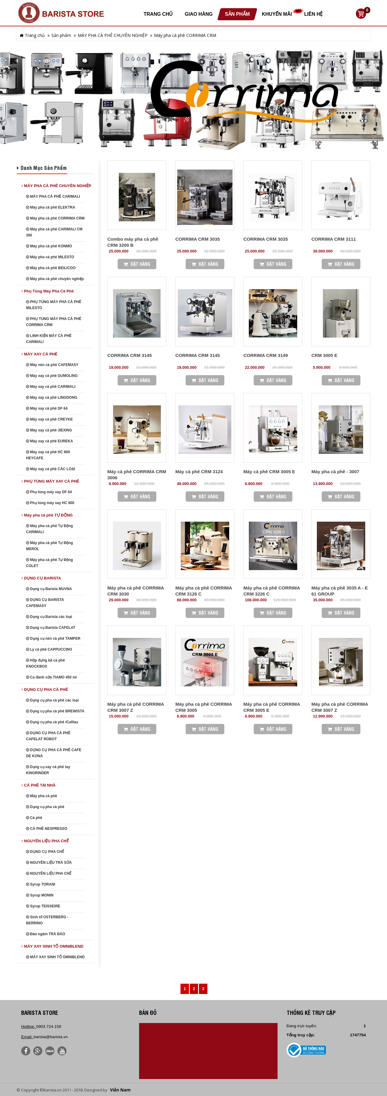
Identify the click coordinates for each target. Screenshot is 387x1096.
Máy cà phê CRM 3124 (199, 471)
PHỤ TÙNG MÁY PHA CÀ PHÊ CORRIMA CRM (53, 322)
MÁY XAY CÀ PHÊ (39, 354)
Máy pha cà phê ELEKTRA (50, 207)
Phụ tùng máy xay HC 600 (50, 503)
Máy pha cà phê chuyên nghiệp (55, 279)
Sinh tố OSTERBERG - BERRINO (47, 920)
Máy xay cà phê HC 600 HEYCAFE (48, 455)
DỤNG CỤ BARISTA (41, 578)
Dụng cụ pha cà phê (45, 807)
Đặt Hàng (137, 264)
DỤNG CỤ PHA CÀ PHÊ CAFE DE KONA (53, 753)
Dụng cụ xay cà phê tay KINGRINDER (48, 770)
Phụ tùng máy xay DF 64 (49, 492)
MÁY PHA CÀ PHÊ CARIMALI (53, 196)
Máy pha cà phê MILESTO (50, 257)
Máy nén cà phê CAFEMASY (52, 365)
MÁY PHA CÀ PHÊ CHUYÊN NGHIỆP (113, 35)
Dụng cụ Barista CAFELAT (50, 628)
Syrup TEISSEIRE (43, 906)
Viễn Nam (120, 1090)
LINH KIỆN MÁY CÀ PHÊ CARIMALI (49, 339)
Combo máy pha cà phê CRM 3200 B (132, 242)
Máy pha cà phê (41, 796)
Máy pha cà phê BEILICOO (51, 268)
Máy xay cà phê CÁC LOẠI (50, 469)
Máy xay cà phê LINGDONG (51, 397)
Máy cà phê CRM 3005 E (269, 471)
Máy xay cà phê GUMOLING (52, 376)
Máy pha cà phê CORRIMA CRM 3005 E (271, 707)
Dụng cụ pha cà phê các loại (52, 700)
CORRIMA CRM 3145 (129, 355)
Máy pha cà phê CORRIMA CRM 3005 (203, 707)
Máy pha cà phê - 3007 (335, 471)
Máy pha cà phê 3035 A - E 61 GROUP (339, 590)
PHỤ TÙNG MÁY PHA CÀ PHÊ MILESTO (53, 305)
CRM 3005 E (324, 355)
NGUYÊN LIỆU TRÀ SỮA (49, 862)
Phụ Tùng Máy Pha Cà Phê (47, 291)
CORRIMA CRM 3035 (197, 239)
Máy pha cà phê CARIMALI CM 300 (54, 232)
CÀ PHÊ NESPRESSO (46, 829)
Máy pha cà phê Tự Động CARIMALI (49, 529)
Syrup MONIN (40, 895)
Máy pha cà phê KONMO (49, 246)
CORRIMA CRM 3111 (333, 239)
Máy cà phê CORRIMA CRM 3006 (136, 474)
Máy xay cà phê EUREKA (49, 441)
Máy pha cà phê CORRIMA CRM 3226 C (271, 590)
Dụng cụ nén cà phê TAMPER (53, 638)
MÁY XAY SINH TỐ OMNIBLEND (52, 946)
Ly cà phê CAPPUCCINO (49, 649)
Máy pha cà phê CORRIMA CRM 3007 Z (135, 707)
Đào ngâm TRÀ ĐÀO (45, 934)
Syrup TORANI (40, 884)
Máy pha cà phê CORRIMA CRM (185, 35)
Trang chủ (32, 35)
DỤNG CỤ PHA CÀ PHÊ (44, 689)
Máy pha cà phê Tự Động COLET (49, 563)
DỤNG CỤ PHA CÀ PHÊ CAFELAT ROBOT (48, 736)
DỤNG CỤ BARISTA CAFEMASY (45, 603)
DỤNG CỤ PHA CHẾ (45, 852)
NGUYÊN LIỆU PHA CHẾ (45, 841)
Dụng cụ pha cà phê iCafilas (52, 722)
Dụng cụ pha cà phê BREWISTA (55, 711)
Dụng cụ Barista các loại (49, 617)
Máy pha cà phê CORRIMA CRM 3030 (135, 590)
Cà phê (34, 818)
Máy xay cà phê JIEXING (49, 430)
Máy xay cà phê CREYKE (49, 419)
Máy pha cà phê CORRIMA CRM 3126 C (203, 590)
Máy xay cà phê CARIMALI (50, 387)
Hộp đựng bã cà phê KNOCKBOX (45, 663)
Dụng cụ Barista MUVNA (49, 589)
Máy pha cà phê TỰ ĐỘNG (47, 515)
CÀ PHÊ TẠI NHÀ (38, 785)
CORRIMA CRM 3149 (265, 355)
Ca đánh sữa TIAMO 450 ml (51, 677)
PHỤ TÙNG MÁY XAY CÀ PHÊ (50, 481)
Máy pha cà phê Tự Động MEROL (49, 546)
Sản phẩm (61, 35)
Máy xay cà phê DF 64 (46, 408)
